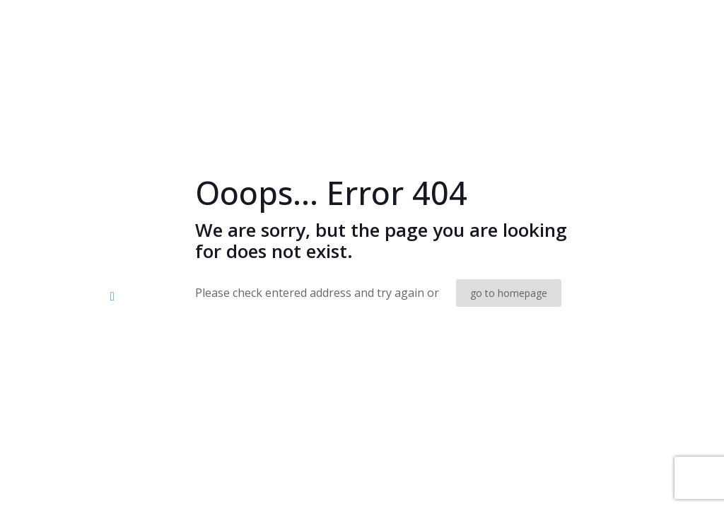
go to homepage (508, 293)
